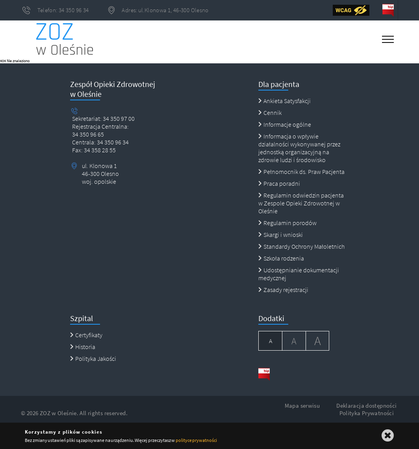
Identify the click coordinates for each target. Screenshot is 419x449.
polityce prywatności (196, 440)
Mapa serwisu (302, 405)
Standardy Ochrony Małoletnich (301, 246)
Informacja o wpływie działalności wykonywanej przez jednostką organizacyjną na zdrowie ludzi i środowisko (299, 148)
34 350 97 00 (119, 118)
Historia (82, 347)
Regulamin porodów (287, 223)
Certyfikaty (86, 335)
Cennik (270, 112)
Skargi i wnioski (280, 234)
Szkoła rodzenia (281, 258)
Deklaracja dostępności (366, 405)
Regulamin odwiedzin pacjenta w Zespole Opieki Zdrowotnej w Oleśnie (301, 203)
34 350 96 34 (112, 142)
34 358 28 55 (99, 150)
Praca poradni (279, 183)
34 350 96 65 (88, 134)
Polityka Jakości (93, 358)
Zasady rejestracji (283, 290)
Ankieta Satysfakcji (284, 101)
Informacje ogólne (284, 124)
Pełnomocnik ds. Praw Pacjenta (301, 172)
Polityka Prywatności (366, 413)
